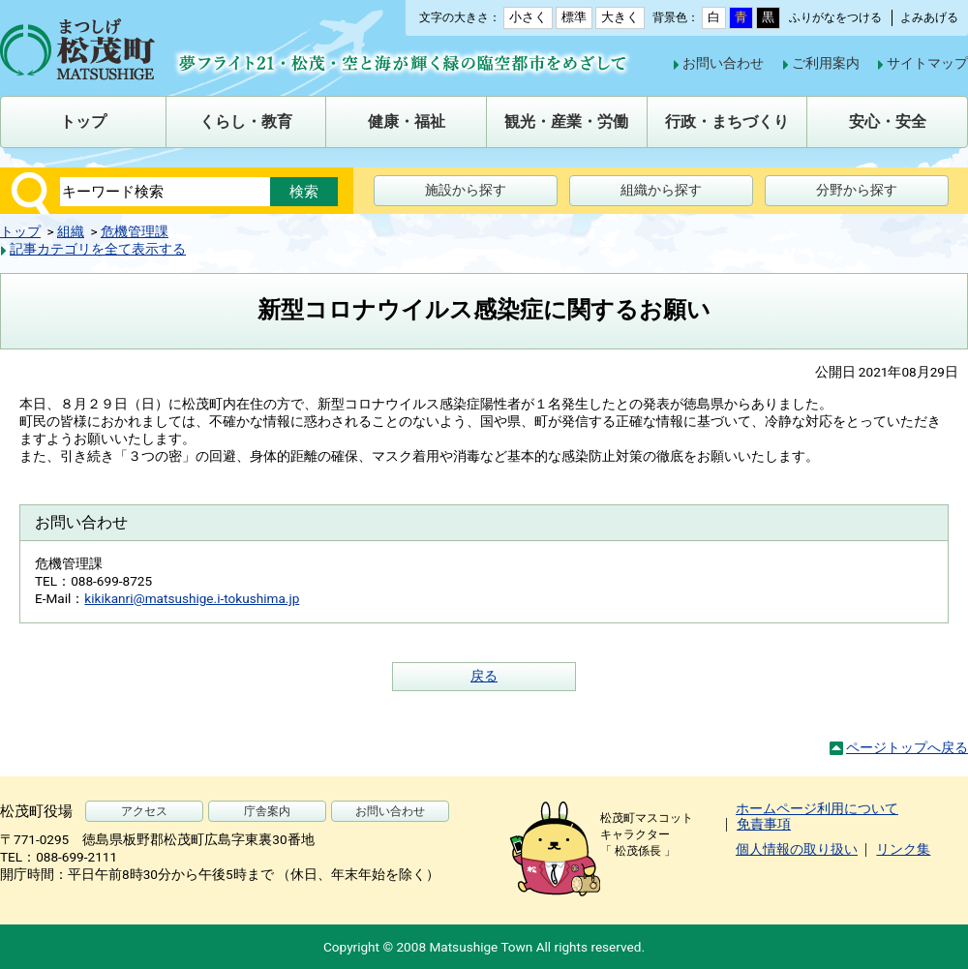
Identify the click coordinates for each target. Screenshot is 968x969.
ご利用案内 (826, 63)
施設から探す (465, 189)
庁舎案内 (267, 811)
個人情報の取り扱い (797, 849)
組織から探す (661, 189)
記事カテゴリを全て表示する (98, 249)
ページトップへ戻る (907, 747)
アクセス (144, 811)
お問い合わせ (723, 63)
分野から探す (856, 189)
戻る (484, 675)
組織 (70, 231)
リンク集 (903, 849)
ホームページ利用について (817, 808)
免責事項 (764, 824)
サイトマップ (927, 63)
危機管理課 (134, 231)
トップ (20, 231)
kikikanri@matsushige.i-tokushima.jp (191, 598)
